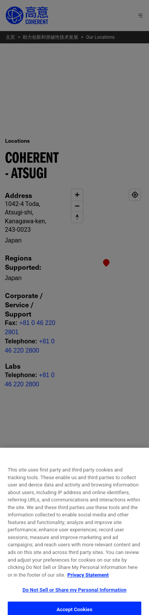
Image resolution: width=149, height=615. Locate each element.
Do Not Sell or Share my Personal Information (74, 594)
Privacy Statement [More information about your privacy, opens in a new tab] (88, 579)
